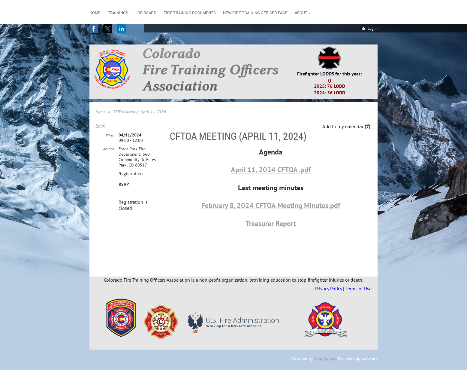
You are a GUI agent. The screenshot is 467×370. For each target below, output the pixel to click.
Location (107, 149)
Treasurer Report (271, 223)
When (110, 135)
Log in (373, 28)
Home (100, 112)
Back (100, 126)
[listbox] (347, 126)
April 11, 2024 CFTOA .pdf (271, 169)
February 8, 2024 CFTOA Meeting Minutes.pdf (270, 205)
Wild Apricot (325, 358)
